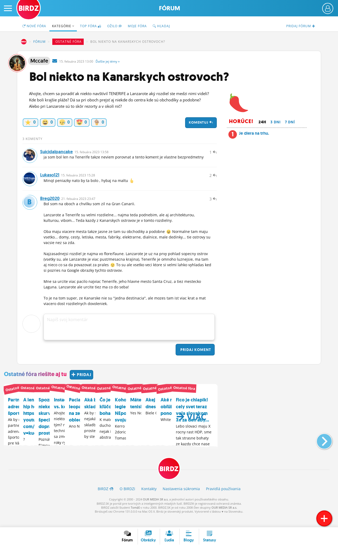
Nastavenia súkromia (181, 499)
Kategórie (63, 26)
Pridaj (195, 359)
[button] (319, 448)
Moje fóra (137, 26)
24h (262, 122)
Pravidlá (223, 499)
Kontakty (149, 499)
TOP (90, 26)
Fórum (169, 8)
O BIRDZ (127, 499)
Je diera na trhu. (254, 133)
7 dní (290, 122)
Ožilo (114, 26)
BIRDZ (24, 42)
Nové (34, 26)
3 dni (275, 122)
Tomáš (135, 518)
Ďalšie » (108, 61)
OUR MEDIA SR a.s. (155, 510)
